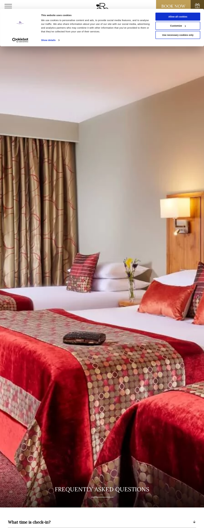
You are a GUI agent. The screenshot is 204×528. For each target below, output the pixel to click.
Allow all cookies (177, 7)
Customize (178, 17)
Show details (48, 31)
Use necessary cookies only (178, 26)
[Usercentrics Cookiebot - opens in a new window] (20, 31)
